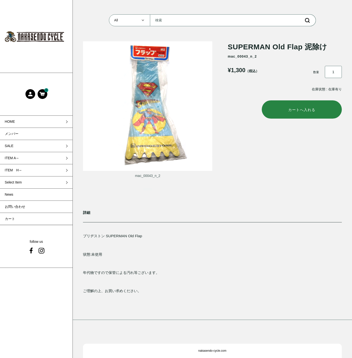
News (9, 194)
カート (10, 219)
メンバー (11, 134)
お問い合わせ (15, 207)
